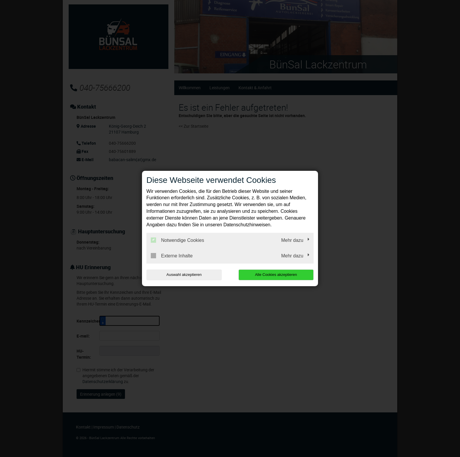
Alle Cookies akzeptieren (276, 274)
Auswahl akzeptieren (184, 274)
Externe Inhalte (172, 255)
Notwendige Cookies (177, 240)
